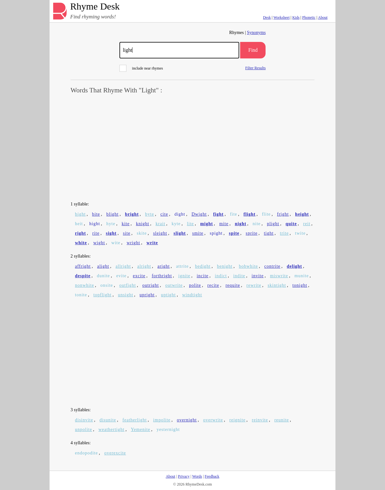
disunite (107, 420)
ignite (184, 275)
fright (283, 214)
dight (179, 214)
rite (96, 233)
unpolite (83, 429)
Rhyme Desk (95, 6)
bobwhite (248, 266)
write (152, 242)
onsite (106, 285)
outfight (127, 285)
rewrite (254, 285)
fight (218, 214)
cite (164, 214)
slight (179, 233)
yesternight (168, 429)
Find (253, 50)
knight (142, 223)
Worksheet (282, 17)
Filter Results (255, 68)
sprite (252, 233)
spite (234, 233)
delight (294, 266)
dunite (103, 275)
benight (225, 266)
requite (233, 285)
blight (112, 214)
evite (121, 275)
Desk (267, 17)
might (206, 223)
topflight (102, 294)
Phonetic (308, 17)
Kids (296, 17)
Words (197, 476)
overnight (187, 420)
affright (83, 266)
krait (160, 223)
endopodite (86, 453)
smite (197, 233)
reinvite (260, 420)
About (323, 17)
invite (258, 275)
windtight (192, 294)
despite (83, 275)
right (80, 233)
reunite (281, 420)
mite (223, 223)
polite (195, 285)
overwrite (213, 420)
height (302, 214)
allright (123, 266)
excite (139, 275)
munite (301, 275)
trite (284, 233)
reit (306, 223)
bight (80, 214)
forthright (162, 275)
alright (144, 266)
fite (233, 214)
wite (115, 242)
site (126, 233)
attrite (182, 266)
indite (239, 275)
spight (216, 233)
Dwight (199, 214)
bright (131, 214)
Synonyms (256, 32)
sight (111, 233)
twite (300, 233)
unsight (125, 294)
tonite (81, 294)
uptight (168, 294)
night (240, 223)
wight (99, 242)
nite (256, 223)
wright (133, 242)
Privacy (184, 476)
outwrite (174, 285)
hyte (110, 223)
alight (103, 266)
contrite (272, 266)
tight (269, 233)
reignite (237, 420)
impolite (162, 420)
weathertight (111, 429)
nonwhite (84, 285)
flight (250, 214)
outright (150, 285)
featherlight (135, 420)
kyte (176, 223)
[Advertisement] (192, 148)
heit (79, 223)
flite (266, 214)
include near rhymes (141, 68)
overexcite (115, 453)
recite (213, 285)
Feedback (212, 476)
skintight (276, 285)
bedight (203, 266)
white (81, 242)
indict (221, 275)
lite (190, 223)
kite (126, 223)
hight (94, 223)
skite (141, 233)
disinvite (84, 420)
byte (149, 214)
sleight (160, 233)
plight (273, 223)
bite (96, 214)
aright (164, 266)
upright (146, 294)
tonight (299, 285)
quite (291, 223)
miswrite (279, 275)
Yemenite (140, 429)
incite (202, 275)
